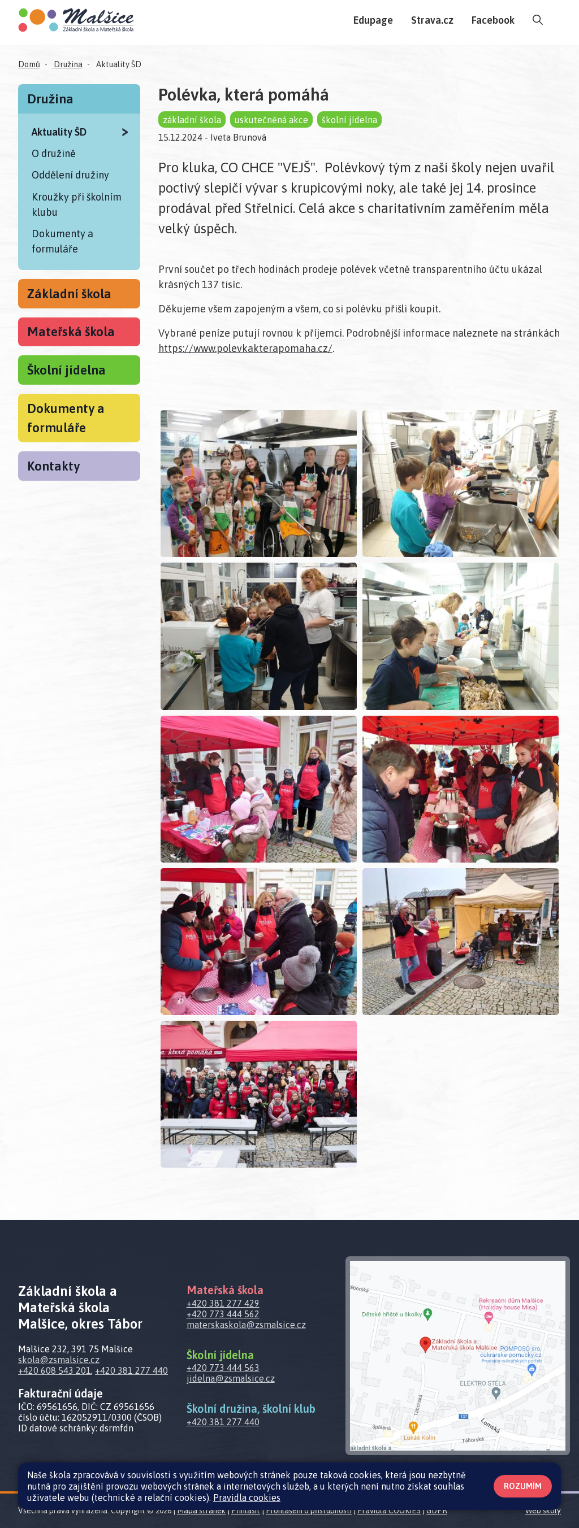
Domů (29, 64)
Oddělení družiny (70, 175)
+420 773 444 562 (223, 1314)
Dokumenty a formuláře (62, 241)
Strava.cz (432, 20)
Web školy (543, 1510)
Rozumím (523, 1486)
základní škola (192, 120)
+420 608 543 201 (54, 1370)
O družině (54, 153)
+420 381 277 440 (131, 1370)
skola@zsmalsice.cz (59, 1360)
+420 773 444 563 (223, 1367)
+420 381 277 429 (223, 1303)
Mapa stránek (201, 1510)
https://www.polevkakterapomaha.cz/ (245, 348)
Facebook (493, 20)
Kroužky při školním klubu (77, 204)
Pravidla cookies (246, 1497)
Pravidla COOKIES (389, 1510)
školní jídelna (349, 120)
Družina (67, 64)
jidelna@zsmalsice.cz (231, 1378)
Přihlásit (245, 1510)
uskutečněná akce (271, 120)
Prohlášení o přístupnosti (309, 1510)
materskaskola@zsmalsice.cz (246, 1325)
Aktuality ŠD (117, 64)
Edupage (373, 20)
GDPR (436, 1510)
